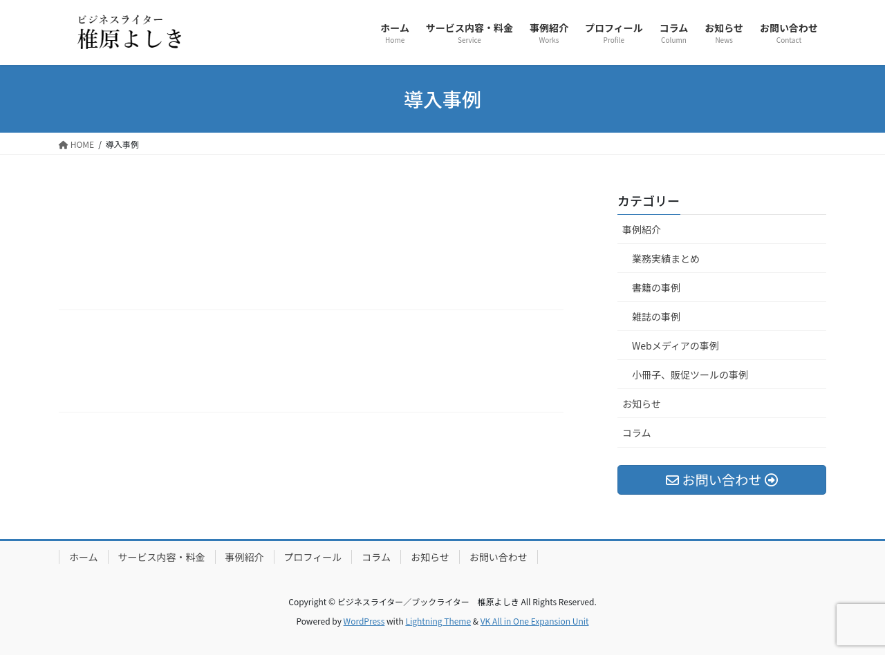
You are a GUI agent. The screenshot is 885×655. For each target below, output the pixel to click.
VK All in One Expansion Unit (535, 621)
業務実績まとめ (666, 258)
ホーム (83, 557)
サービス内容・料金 (161, 557)
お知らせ (641, 403)
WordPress (364, 621)
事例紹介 (641, 229)
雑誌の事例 (656, 316)
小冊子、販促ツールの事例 (690, 374)
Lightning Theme (438, 621)
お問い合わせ (498, 557)
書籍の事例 (656, 287)
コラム (636, 432)
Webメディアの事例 (675, 345)
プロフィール (313, 557)
